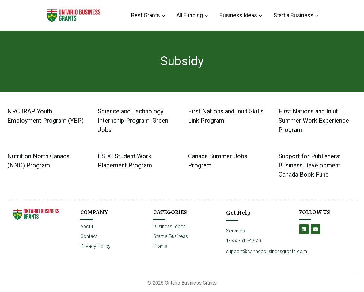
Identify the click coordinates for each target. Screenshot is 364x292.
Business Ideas (169, 226)
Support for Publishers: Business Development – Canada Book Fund (312, 165)
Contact (88, 236)
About (86, 226)
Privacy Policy (95, 246)
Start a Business (170, 236)
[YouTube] (315, 229)
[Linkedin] (304, 229)
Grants (160, 246)
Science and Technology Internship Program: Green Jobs (133, 120)
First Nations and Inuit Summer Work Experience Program (314, 120)
